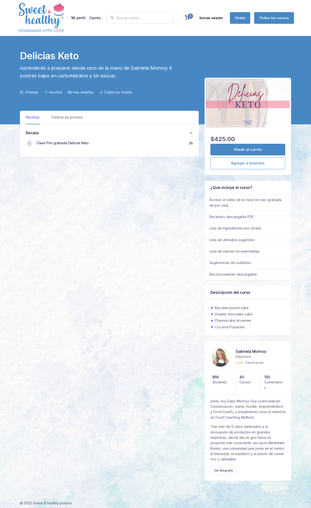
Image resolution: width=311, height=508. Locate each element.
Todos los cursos (274, 18)
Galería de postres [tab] (67, 117)
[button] (187, 18)
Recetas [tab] (33, 117)
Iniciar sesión (211, 18)
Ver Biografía (223, 470)
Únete (240, 18)
